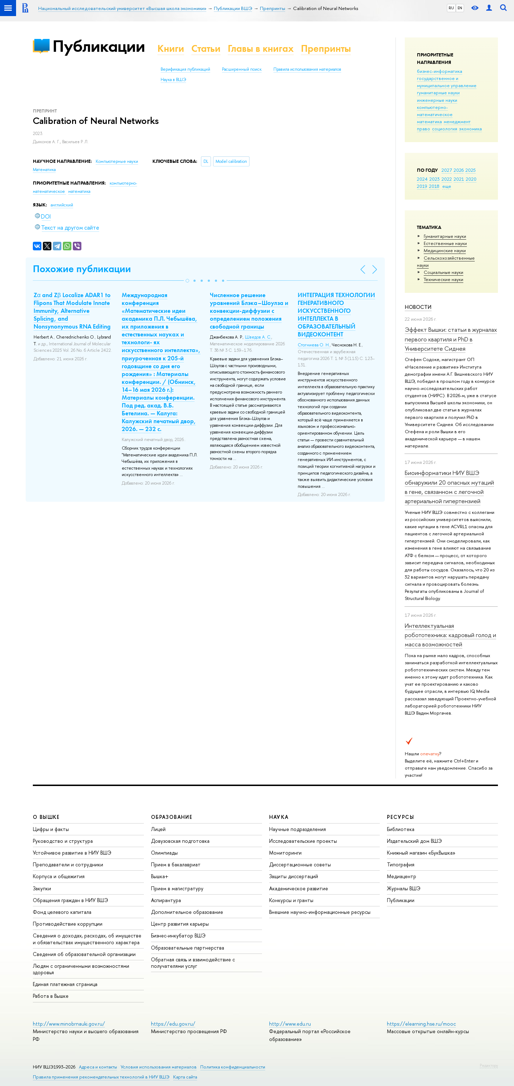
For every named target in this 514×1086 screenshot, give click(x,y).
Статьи (206, 48)
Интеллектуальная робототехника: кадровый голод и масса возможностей (450, 635)
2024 (422, 179)
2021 (459, 179)
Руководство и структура (63, 840)
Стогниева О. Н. (314, 345)
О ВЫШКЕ (46, 817)
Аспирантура (166, 900)
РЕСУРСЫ (400, 817)
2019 (422, 186)
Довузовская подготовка (180, 840)
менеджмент (457, 121)
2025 (470, 170)
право (423, 128)
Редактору (489, 1065)
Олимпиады (164, 852)
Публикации (98, 46)
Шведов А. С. (258, 337)
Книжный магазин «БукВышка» (421, 852)
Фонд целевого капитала (62, 912)
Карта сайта (185, 1077)
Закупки (42, 888)
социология (444, 128)
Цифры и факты (51, 829)
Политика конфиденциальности (232, 1067)
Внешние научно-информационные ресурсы (320, 912)
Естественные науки (445, 243)
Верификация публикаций (185, 69)
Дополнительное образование (187, 912)
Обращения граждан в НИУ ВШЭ (70, 900)
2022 (447, 179)
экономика (470, 128)
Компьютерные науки (117, 161)
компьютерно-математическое (435, 110)
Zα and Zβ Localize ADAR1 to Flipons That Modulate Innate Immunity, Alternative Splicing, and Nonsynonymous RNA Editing (72, 310)
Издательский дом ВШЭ (414, 840)
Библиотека (400, 829)
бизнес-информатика (439, 71)
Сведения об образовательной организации (84, 954)
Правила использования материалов (307, 69)
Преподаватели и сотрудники (68, 864)
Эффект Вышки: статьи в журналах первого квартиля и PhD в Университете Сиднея (451, 338)
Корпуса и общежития (59, 876)
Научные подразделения (297, 829)
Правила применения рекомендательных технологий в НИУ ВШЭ (101, 1077)
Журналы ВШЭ (403, 888)
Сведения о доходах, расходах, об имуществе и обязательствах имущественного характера (87, 938)
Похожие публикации (82, 268)
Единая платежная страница (65, 984)
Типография (400, 864)
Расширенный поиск (242, 69)
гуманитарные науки (438, 92)
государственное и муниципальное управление (447, 82)
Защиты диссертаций (293, 876)
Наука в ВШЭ (173, 79)
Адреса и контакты (98, 1067)
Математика (44, 169)
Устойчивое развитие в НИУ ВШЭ (72, 852)
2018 (434, 186)
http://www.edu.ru (290, 1023)
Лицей (158, 829)
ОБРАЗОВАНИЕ (171, 817)
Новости (418, 307)
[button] (187, 280)
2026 (459, 170)
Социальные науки (443, 272)
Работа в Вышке (51, 995)
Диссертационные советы (300, 864)
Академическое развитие (298, 888)
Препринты (326, 48)
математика (429, 121)
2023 (434, 179)
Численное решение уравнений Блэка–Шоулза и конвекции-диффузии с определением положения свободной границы (249, 310)
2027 (447, 170)
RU (451, 7)
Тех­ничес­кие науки (443, 279)
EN (460, 7)
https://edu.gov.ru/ (173, 1023)
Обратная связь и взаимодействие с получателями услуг (193, 962)
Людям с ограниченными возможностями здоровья (81, 969)
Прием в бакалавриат (176, 864)
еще (446, 186)
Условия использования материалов (159, 1067)
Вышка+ (159, 876)
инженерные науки (437, 100)
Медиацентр (401, 876)
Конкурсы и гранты (291, 900)
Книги (170, 48)
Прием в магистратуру (177, 888)
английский (62, 205)
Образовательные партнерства (187, 947)
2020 (471, 179)
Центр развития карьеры (180, 923)
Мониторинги (285, 852)
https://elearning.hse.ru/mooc (421, 1023)
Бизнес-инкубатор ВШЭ (178, 935)
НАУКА (279, 817)
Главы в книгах (261, 48)
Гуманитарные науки (445, 236)
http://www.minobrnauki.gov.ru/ (69, 1023)
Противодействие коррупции (67, 923)
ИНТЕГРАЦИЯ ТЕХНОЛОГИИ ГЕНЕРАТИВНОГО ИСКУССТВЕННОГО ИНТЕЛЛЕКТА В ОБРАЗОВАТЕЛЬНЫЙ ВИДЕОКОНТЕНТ (336, 314)
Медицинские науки (445, 250)
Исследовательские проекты (303, 840)
